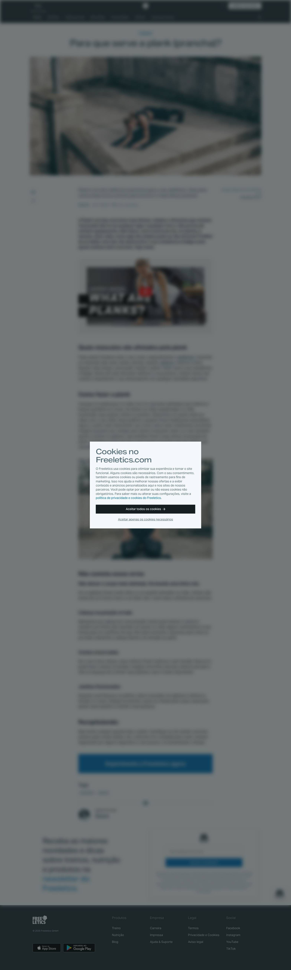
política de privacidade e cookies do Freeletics (128, 498)
